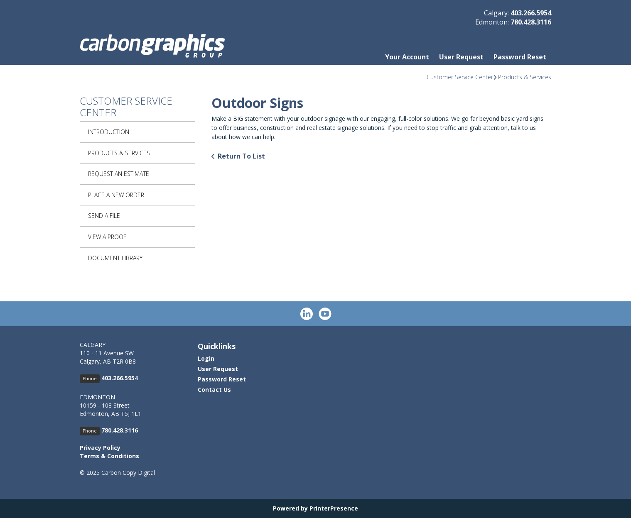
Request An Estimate (118, 174)
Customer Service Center (460, 77)
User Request (461, 56)
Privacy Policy (100, 448)
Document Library (115, 258)
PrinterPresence (333, 508)
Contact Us (214, 389)
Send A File (104, 216)
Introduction (108, 132)
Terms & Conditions (109, 456)
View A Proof (107, 237)
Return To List (241, 156)
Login (206, 358)
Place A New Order (116, 195)
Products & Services (524, 77)
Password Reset (520, 56)
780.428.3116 (531, 22)
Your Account (407, 56)
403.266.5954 (531, 12)
